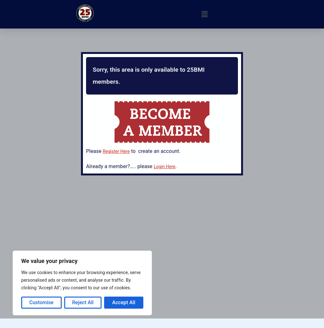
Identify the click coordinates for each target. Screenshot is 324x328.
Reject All (83, 302)
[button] (204, 14)
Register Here (116, 151)
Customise (41, 302)
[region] (82, 283)
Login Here (164, 166)
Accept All (123, 302)
